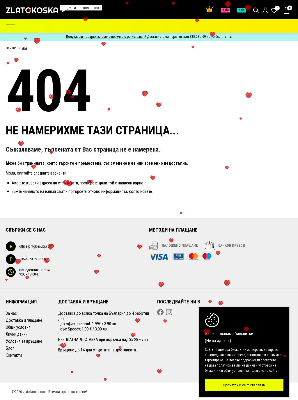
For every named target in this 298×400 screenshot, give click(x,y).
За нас (11, 313)
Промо (225, 10)
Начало (11, 48)
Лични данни (17, 334)
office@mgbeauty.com (29, 246)
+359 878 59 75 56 (26, 259)
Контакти (14, 355)
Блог (10, 348)
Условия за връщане (24, 341)
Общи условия (18, 327)
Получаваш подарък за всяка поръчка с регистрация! (106, 37)
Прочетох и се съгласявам (244, 385)
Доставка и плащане (24, 320)
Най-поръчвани (209, 9)
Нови (241, 10)
